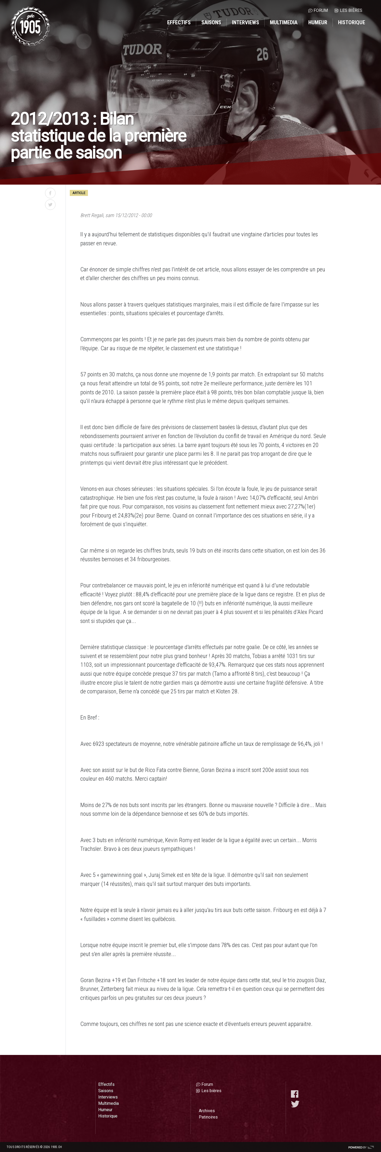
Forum (321, 10)
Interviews (245, 22)
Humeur (317, 22)
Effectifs (179, 22)
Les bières (351, 10)
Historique (351, 22)
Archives (207, 1110)
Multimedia (284, 22)
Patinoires (208, 1117)
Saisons (211, 22)
